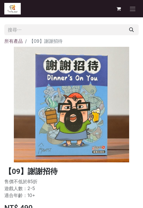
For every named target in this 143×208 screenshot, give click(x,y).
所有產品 (13, 41)
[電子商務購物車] (118, 8)
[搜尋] (131, 29)
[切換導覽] (133, 8)
